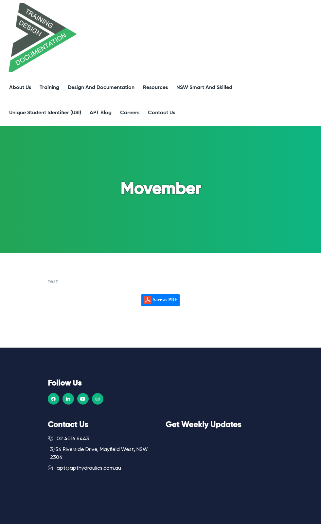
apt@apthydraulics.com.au (84, 468)
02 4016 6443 (68, 439)
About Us (20, 87)
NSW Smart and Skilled (204, 87)
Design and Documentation (101, 87)
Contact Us (161, 113)
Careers (129, 113)
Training (49, 87)
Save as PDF (160, 300)
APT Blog (101, 113)
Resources (155, 87)
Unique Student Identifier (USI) (45, 113)
